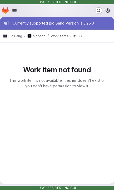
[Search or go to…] (99, 10)
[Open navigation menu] (14, 10)
